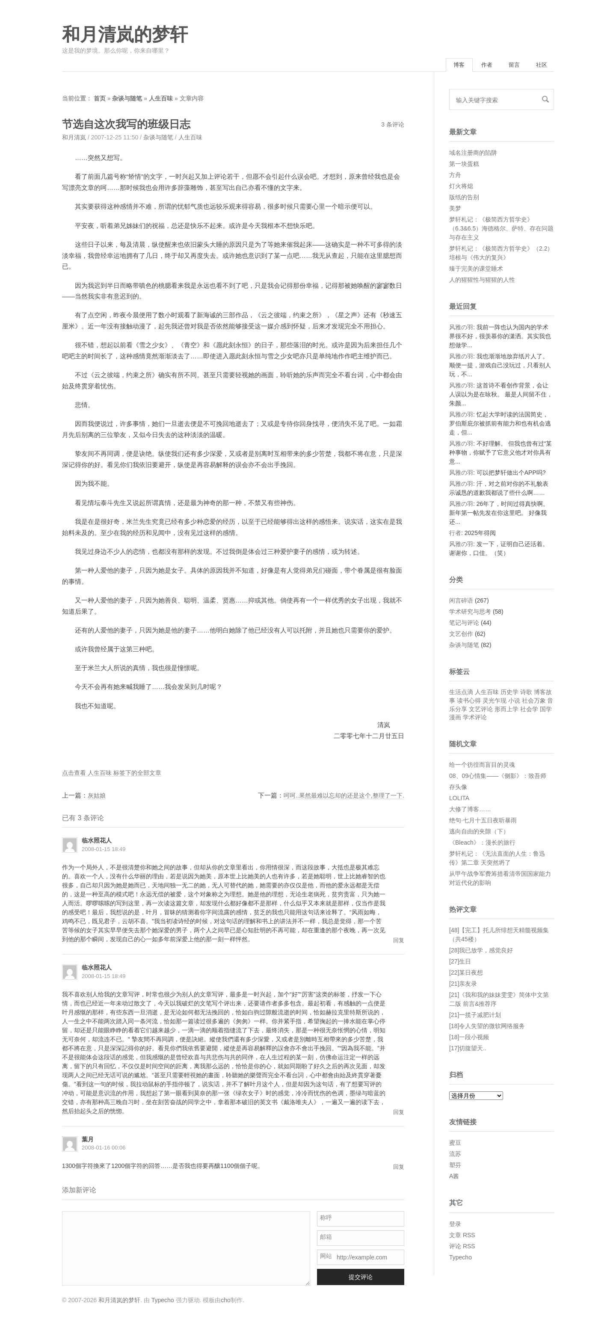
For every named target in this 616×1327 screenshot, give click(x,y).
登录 (455, 1224)
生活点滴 (461, 693)
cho (226, 1300)
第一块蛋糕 (464, 164)
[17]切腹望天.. (467, 1049)
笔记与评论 (464, 624)
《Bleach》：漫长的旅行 (482, 843)
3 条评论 (392, 125)
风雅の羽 (461, 328)
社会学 (529, 709)
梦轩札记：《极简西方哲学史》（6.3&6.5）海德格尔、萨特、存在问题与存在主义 (501, 229)
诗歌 (526, 693)
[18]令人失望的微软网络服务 (487, 1027)
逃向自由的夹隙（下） (479, 832)
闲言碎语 (461, 601)
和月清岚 (74, 138)
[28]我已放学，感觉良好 (481, 951)
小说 (514, 701)
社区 (540, 65)
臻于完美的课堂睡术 (476, 269)
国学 (546, 709)
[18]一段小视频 (469, 1038)
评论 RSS (462, 1247)
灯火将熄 (461, 186)
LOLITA (459, 798)
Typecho (460, 1258)
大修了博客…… (470, 810)
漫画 (455, 718)
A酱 (454, 1177)
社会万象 (534, 701)
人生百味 (161, 99)
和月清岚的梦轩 (125, 34)
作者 (479, 65)
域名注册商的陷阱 (473, 153)
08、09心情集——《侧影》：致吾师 (497, 776)
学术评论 (475, 718)
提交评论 (361, 1278)
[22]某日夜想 (466, 973)
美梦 (455, 209)
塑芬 (455, 1166)
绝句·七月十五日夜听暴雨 (483, 821)
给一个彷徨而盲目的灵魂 (482, 765)
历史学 (509, 693)
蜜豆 (455, 1144)
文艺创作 (461, 635)
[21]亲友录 (463, 984)
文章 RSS (462, 1235)
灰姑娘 (97, 796)
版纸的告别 (464, 198)
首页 (100, 99)
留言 (509, 65)
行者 (455, 534)
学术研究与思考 (470, 612)
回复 (398, 941)
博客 (448, 65)
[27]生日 (460, 962)
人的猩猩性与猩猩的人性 (482, 280)
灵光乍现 (494, 701)
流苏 (455, 1155)
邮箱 (326, 1238)
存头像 (458, 787)
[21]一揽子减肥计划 (475, 1016)
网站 (326, 1257)
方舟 (455, 175)
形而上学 (506, 709)
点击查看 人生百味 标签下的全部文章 (115, 773)
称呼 (326, 1218)
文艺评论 (481, 709)
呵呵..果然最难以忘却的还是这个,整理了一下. (339, 796)
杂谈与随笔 (127, 99)
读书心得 (469, 701)
